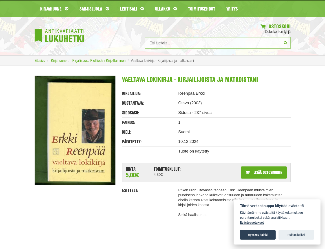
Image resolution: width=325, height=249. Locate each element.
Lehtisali (132, 8)
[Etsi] (285, 42)
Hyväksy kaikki (258, 234)
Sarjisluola (94, 8)
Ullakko (166, 8)
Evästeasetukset (252, 223)
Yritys (232, 8)
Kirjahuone (54, 8)
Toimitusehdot (201, 8)
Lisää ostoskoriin (263, 172)
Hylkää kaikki (296, 234)
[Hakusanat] (218, 43)
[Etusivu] (59, 28)
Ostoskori (276, 26)
